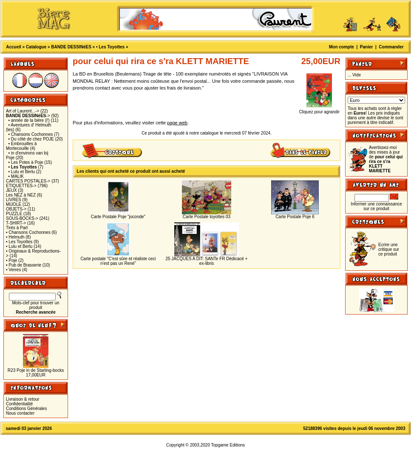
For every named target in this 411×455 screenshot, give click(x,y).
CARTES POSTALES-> (28, 181)
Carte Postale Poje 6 (295, 216)
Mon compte (341, 47)
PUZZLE (14, 213)
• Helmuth (15, 237)
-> (28, 115)
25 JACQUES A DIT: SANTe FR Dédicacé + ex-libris (206, 261)
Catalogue (36, 47)
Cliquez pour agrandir (319, 110)
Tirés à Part (17, 227)
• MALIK (16, 176)
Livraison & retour (22, 399)
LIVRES (13, 199)
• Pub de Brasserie (23, 265)
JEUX (11, 190)
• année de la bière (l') (29, 120)
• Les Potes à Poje (26, 162)
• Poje (11, 260)
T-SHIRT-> (16, 223)
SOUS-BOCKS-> (22, 218)
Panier (366, 47)
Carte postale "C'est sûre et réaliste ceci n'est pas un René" (118, 261)
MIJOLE (13, 204)
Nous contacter (20, 413)
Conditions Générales (26, 408)
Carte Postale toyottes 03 (206, 216)
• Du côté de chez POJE (31, 139)
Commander (391, 47)
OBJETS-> (16, 209)
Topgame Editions (228, 445)
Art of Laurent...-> (22, 111)
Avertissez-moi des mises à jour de (385, 159)
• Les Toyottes (110, 47)
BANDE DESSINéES (71, 47)
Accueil (13, 47)
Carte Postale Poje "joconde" (118, 216)
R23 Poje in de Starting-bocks (36, 370)
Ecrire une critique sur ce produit (388, 249)
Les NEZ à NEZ (21, 195)
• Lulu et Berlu (22, 171)
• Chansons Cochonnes (31, 134)
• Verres (13, 269)
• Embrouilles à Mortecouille (21, 146)
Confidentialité (19, 404)
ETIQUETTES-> (21, 185)
